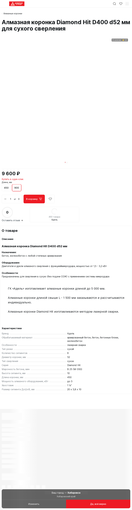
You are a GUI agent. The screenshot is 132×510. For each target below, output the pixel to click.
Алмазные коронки (12, 13)
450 (6, 187)
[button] (65, 162)
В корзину (34, 199)
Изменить (33, 504)
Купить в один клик (12, 179)
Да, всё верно (98, 504)
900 (16, 187)
